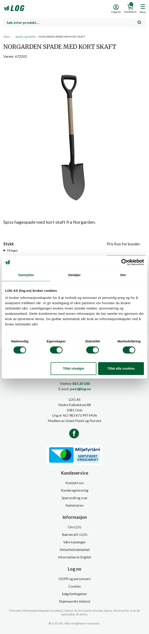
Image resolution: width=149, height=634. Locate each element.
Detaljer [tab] (74, 275)
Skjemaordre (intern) (74, 601)
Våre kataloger (74, 542)
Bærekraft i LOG (74, 534)
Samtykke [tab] (26, 275)
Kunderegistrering (74, 490)
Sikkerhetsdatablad (75, 549)
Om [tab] (123, 275)
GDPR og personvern (75, 579)
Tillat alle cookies (121, 368)
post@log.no (80, 389)
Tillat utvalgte (73, 368)
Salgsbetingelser (74, 594)
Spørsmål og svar (75, 498)
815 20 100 (81, 383)
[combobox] (74, 22)
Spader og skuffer (25, 36)
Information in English (74, 557)
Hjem (6, 36)
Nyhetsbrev (74, 505)
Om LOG (74, 527)
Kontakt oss (74, 483)
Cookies (74, 586)
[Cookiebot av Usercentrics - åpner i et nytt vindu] (124, 262)
